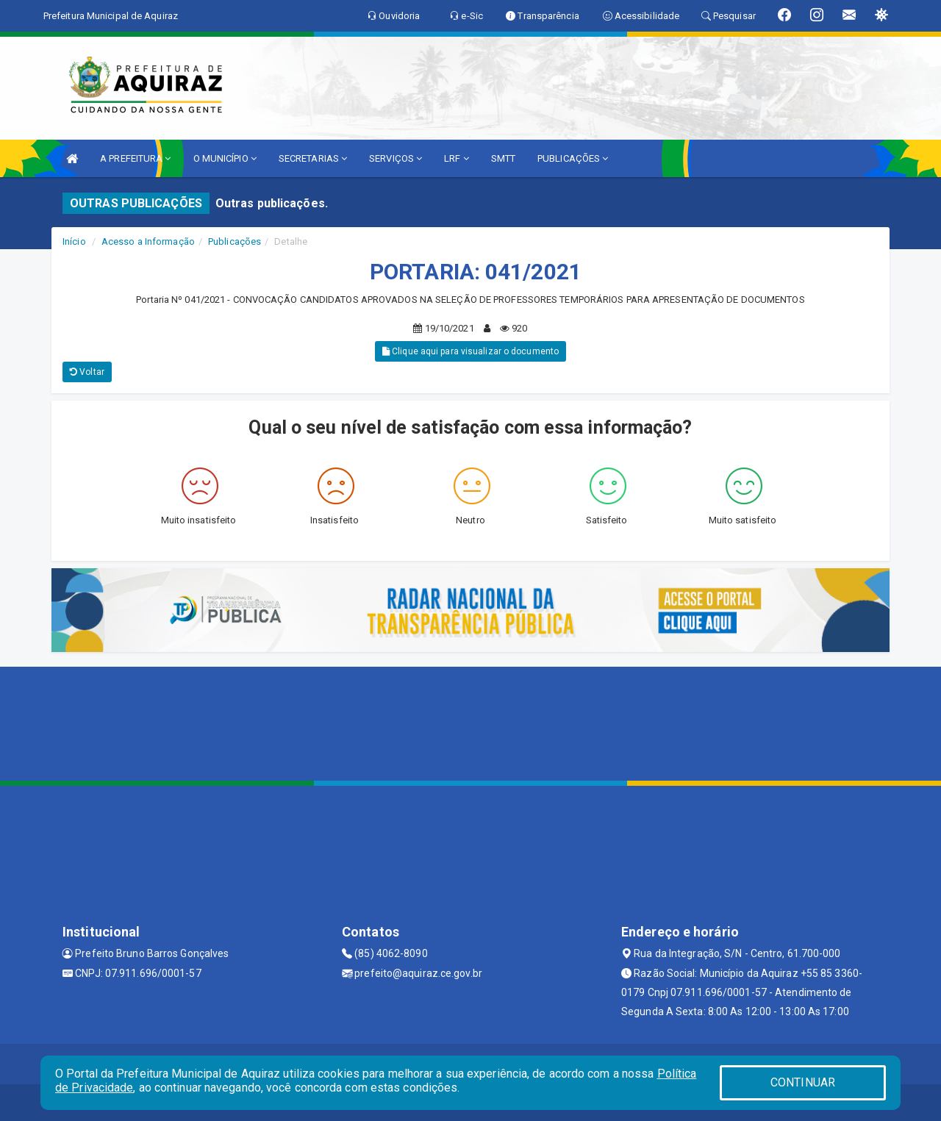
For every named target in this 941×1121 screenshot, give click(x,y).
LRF (456, 158)
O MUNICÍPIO (225, 158)
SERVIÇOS (395, 158)
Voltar (87, 372)
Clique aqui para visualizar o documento (470, 351)
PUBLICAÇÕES (572, 158)
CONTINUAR (802, 1082)
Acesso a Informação (148, 241)
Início (74, 241)
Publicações (234, 241)
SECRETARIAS (313, 158)
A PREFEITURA (135, 158)
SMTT (503, 158)
